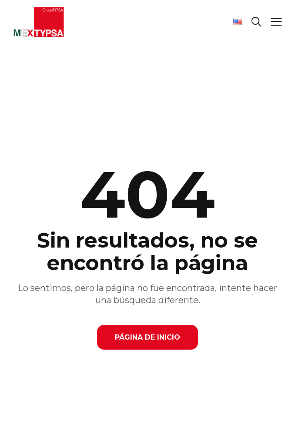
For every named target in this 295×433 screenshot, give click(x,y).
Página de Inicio (147, 337)
